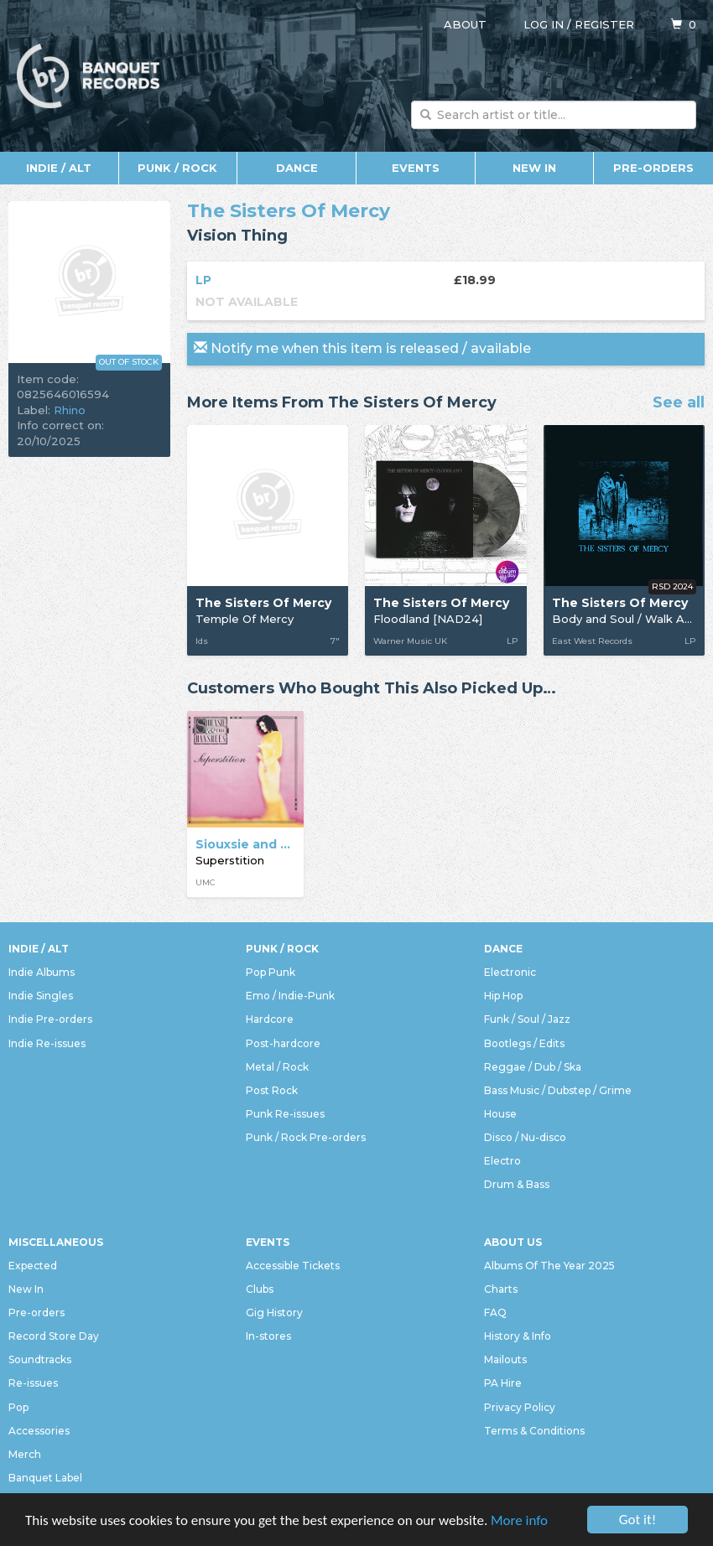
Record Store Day (53, 1336)
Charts (501, 1289)
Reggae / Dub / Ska (532, 1067)
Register (604, 24)
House (500, 1114)
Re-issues (33, 1383)
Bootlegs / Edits (524, 1043)
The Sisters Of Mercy (288, 211)
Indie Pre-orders (50, 1019)
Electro (502, 1160)
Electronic (510, 972)
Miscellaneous (55, 1242)
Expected (32, 1265)
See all (679, 403)
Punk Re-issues (285, 1114)
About (465, 24)
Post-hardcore (283, 1043)
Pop (18, 1407)
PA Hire (503, 1383)
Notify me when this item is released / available (362, 348)
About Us (513, 1242)
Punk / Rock (177, 167)
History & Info (517, 1336)
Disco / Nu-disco (525, 1137)
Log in (543, 24)
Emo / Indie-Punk (290, 995)
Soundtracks (39, 1359)
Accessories (39, 1430)
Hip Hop (503, 995)
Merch (24, 1454)
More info (519, 1522)
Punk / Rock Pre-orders (306, 1137)
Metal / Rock (277, 1067)
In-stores (268, 1336)
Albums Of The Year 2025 (549, 1265)
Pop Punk (270, 972)
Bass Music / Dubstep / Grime (558, 1090)
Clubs (259, 1289)
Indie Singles (40, 995)
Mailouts (505, 1359)
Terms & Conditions (534, 1430)
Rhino (70, 410)
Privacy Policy (519, 1407)
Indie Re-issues (47, 1043)
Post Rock (272, 1090)
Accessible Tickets (293, 1265)
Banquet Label (45, 1477)
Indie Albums (41, 972)
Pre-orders (653, 167)
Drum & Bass (516, 1184)
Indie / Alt (58, 167)
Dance (297, 167)
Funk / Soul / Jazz (527, 1019)
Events (416, 167)
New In (534, 167)
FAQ (495, 1312)
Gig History (274, 1312)
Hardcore (270, 1019)
